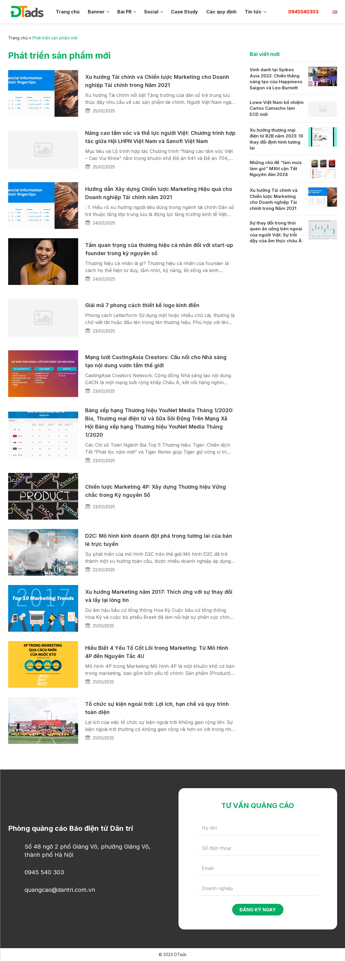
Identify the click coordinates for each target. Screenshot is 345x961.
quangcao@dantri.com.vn (59, 889)
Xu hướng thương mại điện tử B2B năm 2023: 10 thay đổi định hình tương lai (276, 139)
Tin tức (253, 12)
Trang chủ (68, 12)
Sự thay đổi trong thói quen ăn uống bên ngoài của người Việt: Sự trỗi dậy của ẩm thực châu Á (276, 232)
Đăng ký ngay (257, 910)
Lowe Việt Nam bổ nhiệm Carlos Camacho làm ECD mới (277, 108)
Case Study (184, 12)
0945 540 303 (44, 872)
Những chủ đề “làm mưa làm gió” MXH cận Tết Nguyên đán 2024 (276, 168)
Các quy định (221, 12)
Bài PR (124, 12)
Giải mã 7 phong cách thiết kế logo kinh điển (142, 305)
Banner (96, 12)
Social (151, 12)
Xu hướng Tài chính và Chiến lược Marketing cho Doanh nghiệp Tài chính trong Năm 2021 (273, 199)
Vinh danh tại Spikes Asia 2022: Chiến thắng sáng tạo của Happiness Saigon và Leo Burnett (276, 78)
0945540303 (303, 12)
